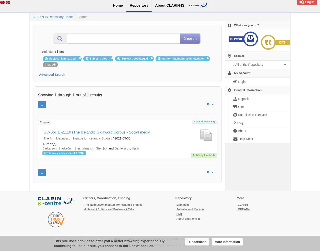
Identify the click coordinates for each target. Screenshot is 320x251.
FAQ (179, 214)
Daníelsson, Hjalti (127, 148)
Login (307, 2)
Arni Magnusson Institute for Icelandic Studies (113, 204)
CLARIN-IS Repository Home (52, 17)
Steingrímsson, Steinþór (91, 148)
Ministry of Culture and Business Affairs (109, 209)
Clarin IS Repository (204, 121)
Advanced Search (52, 74)
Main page (183, 204)
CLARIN (243, 204)
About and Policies (188, 218)
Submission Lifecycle (190, 209)
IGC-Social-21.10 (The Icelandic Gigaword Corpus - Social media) (97, 132)
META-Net (244, 209)
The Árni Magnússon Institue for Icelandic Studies (78, 138)
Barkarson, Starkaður (57, 148)
